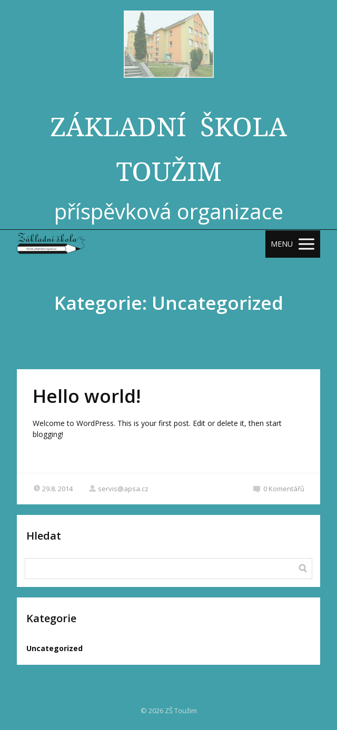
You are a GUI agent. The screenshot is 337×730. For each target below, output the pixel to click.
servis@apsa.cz (118, 488)
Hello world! (87, 395)
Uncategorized (54, 648)
